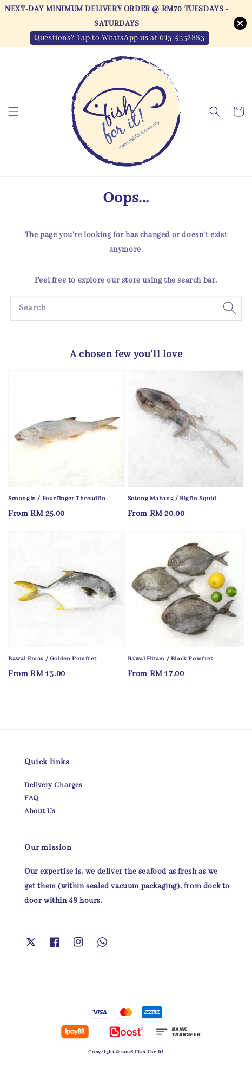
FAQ (31, 798)
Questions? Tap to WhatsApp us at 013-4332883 (119, 38)
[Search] (229, 308)
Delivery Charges (53, 785)
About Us (39, 811)
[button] (13, 111)
